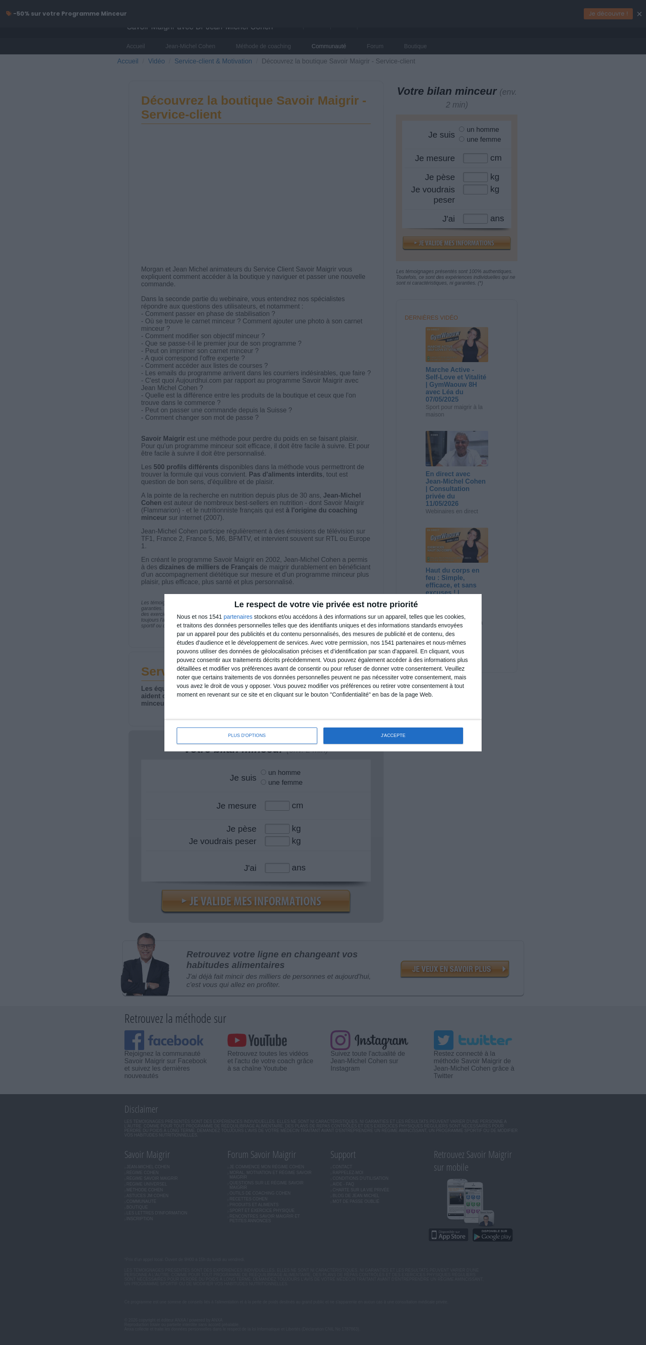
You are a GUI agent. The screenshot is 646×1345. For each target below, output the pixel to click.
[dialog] (323, 672)
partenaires (238, 617)
